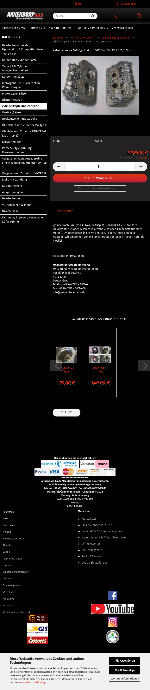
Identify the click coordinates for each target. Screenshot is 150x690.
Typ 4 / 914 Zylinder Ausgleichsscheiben (15, 68)
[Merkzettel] (117, 16)
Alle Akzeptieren (125, 660)
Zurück (66, 412)
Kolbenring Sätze (13, 76)
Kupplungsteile (12, 186)
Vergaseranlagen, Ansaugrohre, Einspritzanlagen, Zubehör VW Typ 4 (24, 163)
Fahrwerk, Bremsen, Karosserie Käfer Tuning (22, 219)
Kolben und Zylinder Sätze (19, 60)
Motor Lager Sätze (14, 93)
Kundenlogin (126, 3)
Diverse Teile (10, 211)
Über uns (7, 565)
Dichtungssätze (12, 100)
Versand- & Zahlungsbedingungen (102, 531)
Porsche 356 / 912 (14, 28)
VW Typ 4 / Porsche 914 (93, 28)
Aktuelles (7, 545)
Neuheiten (8, 578)
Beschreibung (64, 211)
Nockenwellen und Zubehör (20, 118)
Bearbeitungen (12, 198)
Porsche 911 (37, 28)
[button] (139, 16)
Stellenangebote (92, 550)
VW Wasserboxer (122, 28)
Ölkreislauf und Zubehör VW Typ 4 (24, 125)
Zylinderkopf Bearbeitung (15, 572)
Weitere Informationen (125, 678)
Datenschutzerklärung (32, 682)
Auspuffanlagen (12, 192)
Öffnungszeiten (91, 543)
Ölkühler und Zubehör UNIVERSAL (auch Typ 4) (24, 133)
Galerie (6, 552)
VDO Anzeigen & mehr (16, 205)
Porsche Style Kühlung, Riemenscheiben (17, 150)
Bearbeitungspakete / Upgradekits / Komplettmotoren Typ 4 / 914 (23, 49)
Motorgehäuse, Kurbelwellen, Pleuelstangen (21, 85)
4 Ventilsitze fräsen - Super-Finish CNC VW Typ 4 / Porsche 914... (66, 369)
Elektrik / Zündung (14, 179)
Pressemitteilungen (12, 558)
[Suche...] (92, 16)
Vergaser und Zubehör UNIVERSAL (24, 173)
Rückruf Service (91, 556)
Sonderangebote (11, 585)
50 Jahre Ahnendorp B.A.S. (97, 525)
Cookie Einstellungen (95, 562)
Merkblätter (89, 518)
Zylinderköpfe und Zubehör (20, 106)
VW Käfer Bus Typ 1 (61, 28)
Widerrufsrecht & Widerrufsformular (104, 537)
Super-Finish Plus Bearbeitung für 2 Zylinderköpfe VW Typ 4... (100, 369)
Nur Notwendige (125, 670)
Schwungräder (11, 142)
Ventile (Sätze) (11, 112)
